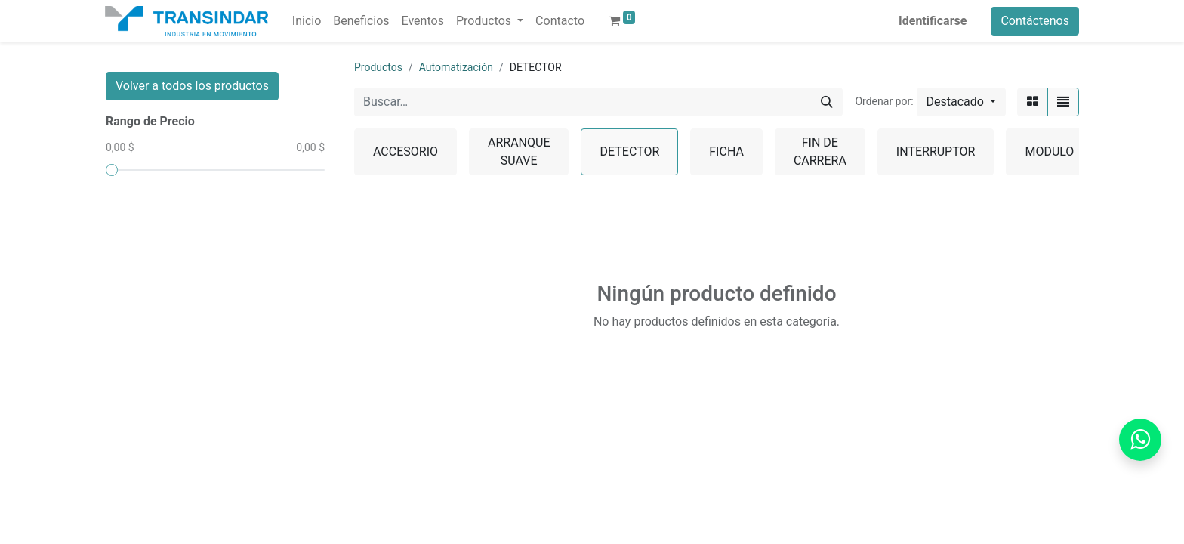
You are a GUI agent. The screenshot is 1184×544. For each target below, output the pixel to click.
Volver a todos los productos (192, 86)
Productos (378, 67)
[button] (961, 102)
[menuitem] (306, 21)
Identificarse (933, 21)
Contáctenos (1035, 21)
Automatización (456, 67)
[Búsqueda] (827, 102)
